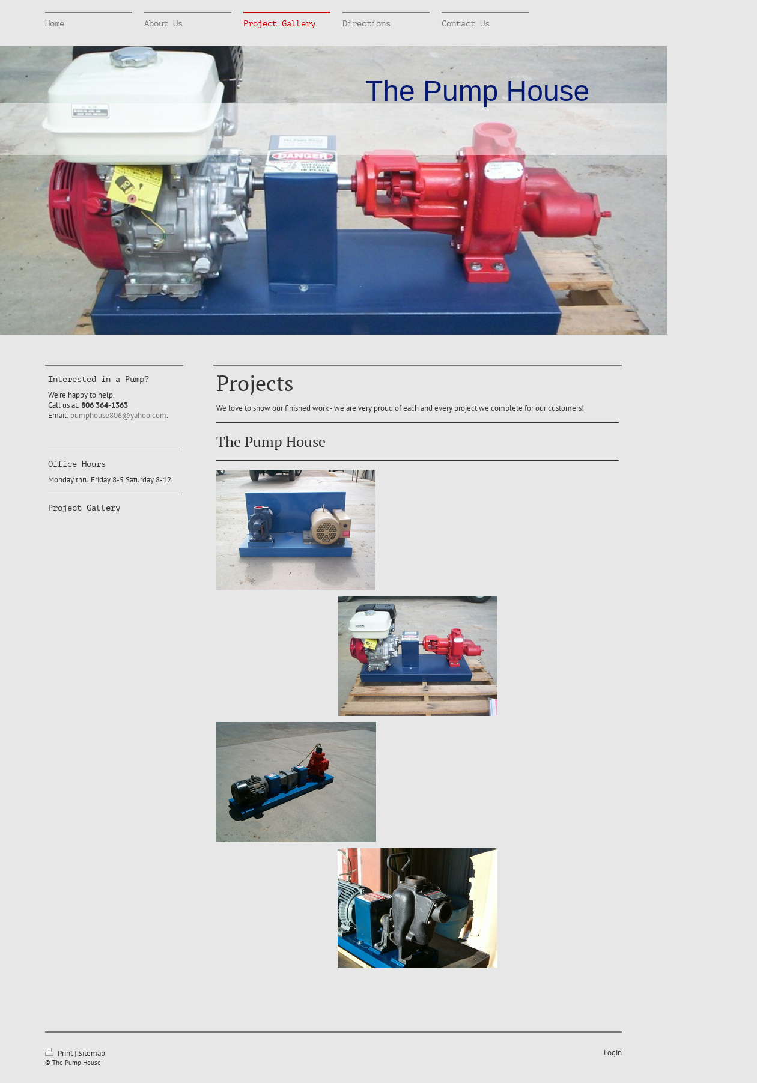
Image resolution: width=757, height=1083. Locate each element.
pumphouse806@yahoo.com (118, 415)
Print (59, 1053)
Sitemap (91, 1053)
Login (613, 1053)
